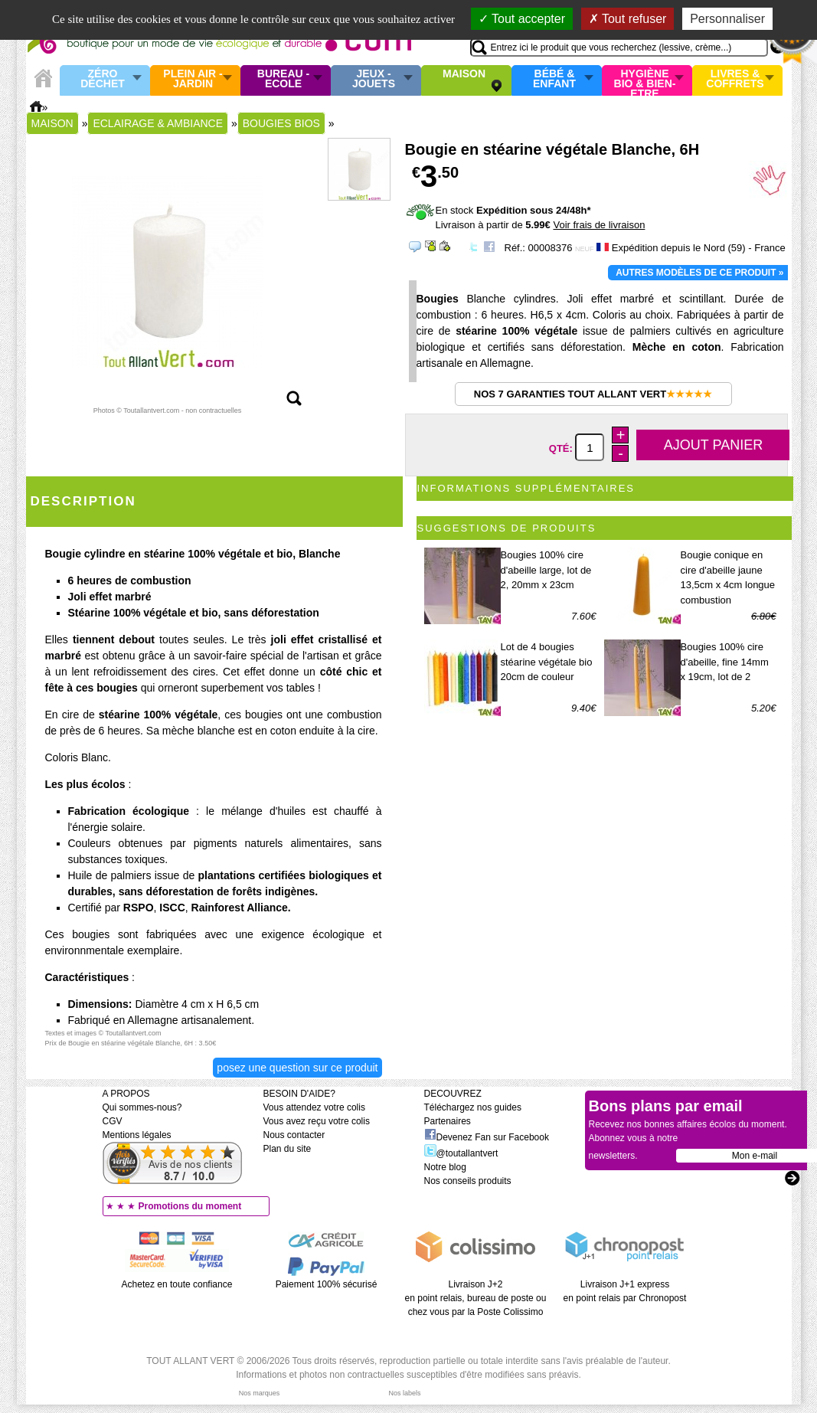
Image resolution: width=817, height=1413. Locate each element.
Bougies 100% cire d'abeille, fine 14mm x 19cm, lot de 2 (725, 661)
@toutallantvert (461, 1153)
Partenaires (447, 1121)
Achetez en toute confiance (177, 1284)
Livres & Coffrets (734, 79)
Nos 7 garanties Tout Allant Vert (593, 394)
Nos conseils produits (467, 1181)
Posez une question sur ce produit (297, 1067)
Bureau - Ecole (283, 79)
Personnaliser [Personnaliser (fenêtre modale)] (727, 18)
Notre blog (445, 1167)
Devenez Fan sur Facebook (486, 1137)
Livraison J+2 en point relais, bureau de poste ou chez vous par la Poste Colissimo (476, 1298)
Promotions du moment (190, 1206)
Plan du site (287, 1148)
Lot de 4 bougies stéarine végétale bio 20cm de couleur (547, 661)
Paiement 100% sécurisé (326, 1284)
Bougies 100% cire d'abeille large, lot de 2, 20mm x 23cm (546, 569)
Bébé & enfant (554, 79)
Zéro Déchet (102, 79)
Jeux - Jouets (373, 79)
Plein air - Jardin (192, 79)
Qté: (562, 448)
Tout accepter (522, 18)
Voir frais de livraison (599, 225)
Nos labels (404, 1393)
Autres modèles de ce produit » (699, 272)
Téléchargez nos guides (472, 1107)
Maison (464, 74)
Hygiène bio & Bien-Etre (645, 80)
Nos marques (259, 1393)
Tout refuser (628, 18)
